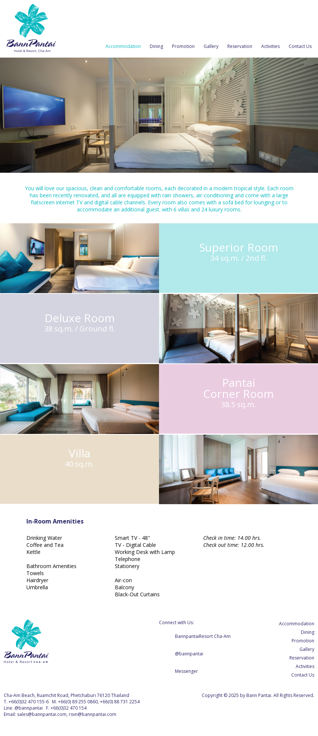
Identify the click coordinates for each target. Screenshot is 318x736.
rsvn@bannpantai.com (92, 714)
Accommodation (123, 46)
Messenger (186, 671)
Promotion (183, 46)
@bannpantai (189, 654)
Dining (156, 46)
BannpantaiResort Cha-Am (203, 636)
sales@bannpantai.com (41, 714)
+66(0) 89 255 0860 (78, 701)
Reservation (239, 46)
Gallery (211, 46)
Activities (270, 46)
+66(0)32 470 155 (27, 701)
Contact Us (300, 46)
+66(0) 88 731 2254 (120, 701)
